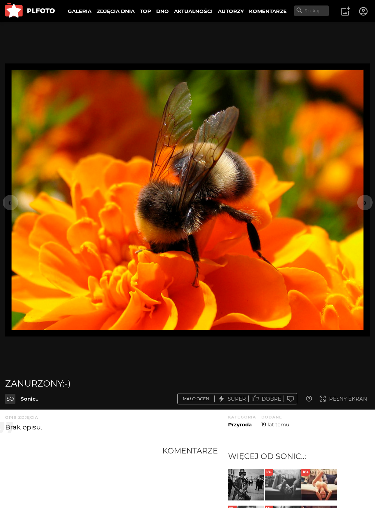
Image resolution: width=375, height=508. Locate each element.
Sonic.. (29, 398)
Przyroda (240, 424)
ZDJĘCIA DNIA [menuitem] (116, 11)
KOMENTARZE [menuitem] (268, 11)
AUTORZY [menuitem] (231, 11)
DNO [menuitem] (162, 11)
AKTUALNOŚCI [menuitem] (193, 11)
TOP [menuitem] (145, 11)
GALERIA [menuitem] (79, 11)
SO (10, 398)
